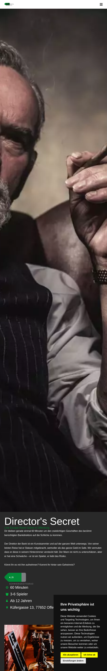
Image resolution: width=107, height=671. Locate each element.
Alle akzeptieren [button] (70, 655)
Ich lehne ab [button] (89, 655)
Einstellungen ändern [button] (73, 661)
